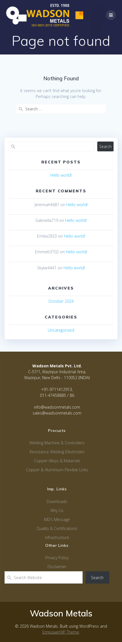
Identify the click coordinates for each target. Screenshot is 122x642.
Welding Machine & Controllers (57, 442)
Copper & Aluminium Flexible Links (57, 469)
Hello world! (61, 175)
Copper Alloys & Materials (57, 460)
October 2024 (61, 301)
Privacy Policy (57, 557)
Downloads (57, 501)
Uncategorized (61, 330)
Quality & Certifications (57, 528)
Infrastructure (57, 537)
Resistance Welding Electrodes (57, 451)
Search (105, 146)
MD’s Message (57, 519)
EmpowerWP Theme (60, 632)
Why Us (57, 510)
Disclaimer (57, 566)
